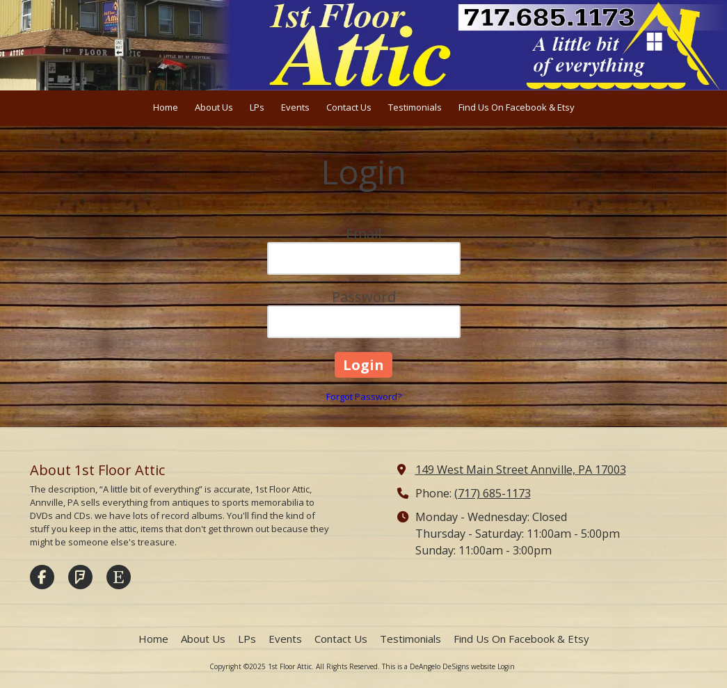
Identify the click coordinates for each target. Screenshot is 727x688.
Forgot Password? (363, 396)
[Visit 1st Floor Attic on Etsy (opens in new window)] (118, 577)
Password (364, 296)
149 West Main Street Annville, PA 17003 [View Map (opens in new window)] (520, 469)
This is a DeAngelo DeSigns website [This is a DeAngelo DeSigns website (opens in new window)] (438, 666)
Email (363, 233)
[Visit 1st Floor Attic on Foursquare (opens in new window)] (80, 577)
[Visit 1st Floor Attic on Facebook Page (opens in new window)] (42, 577)
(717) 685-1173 (492, 493)
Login (506, 666)
